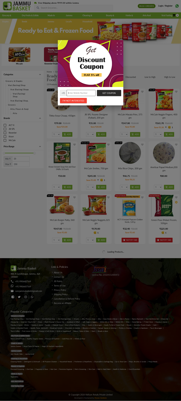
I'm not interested (73, 100)
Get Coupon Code (109, 94)
